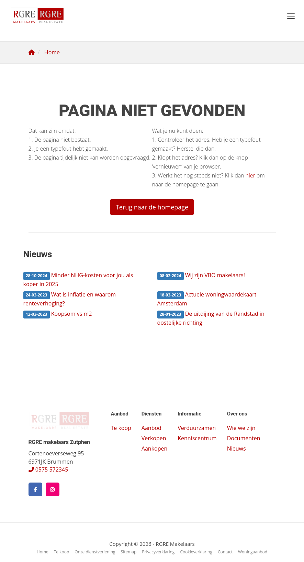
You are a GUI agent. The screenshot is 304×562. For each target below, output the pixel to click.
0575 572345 (48, 469)
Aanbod (151, 428)
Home (42, 552)
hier (250, 175)
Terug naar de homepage (152, 207)
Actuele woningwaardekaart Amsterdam (207, 299)
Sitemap (129, 552)
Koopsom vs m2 (57, 314)
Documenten (243, 438)
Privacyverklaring (158, 552)
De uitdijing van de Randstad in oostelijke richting (210, 318)
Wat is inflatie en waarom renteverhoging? (69, 299)
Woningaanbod (252, 552)
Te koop (121, 428)
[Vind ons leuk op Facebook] (35, 489)
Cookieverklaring (196, 552)
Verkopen (154, 438)
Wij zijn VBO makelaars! (201, 275)
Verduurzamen (197, 428)
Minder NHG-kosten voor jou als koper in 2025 (78, 279)
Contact (225, 552)
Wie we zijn (241, 428)
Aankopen (154, 448)
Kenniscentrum (197, 438)
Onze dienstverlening (95, 552)
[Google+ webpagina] (52, 489)
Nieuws (236, 448)
